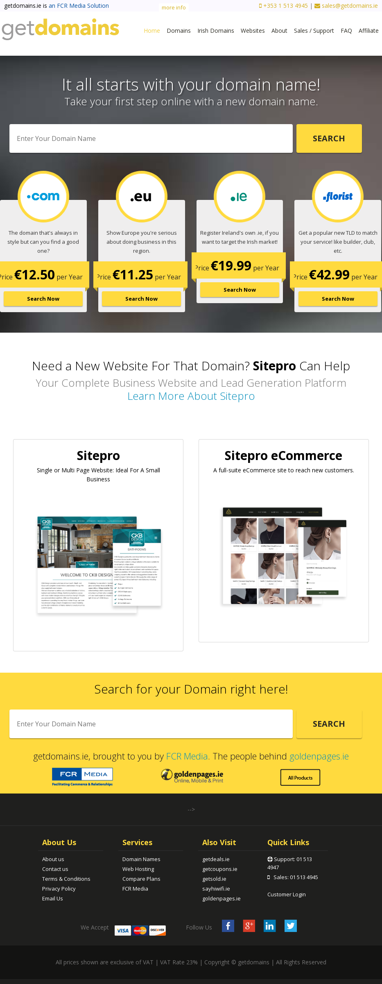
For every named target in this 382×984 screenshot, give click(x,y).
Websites (253, 30)
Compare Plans (141, 878)
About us (53, 859)
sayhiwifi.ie (216, 888)
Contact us (55, 869)
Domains (179, 30)
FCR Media (187, 756)
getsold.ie (214, 878)
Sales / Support (314, 30)
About (279, 30)
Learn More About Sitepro (191, 395)
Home (152, 30)
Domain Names (141, 859)
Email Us (52, 898)
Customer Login (286, 894)
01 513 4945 (304, 877)
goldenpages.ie (319, 756)
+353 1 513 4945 (283, 5)
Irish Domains (215, 30)
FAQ (346, 30)
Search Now (43, 298)
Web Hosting (138, 869)
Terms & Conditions (66, 878)
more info (174, 7)
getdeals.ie (216, 859)
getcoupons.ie (219, 869)
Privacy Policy (59, 888)
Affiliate (369, 30)
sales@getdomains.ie (346, 5)
